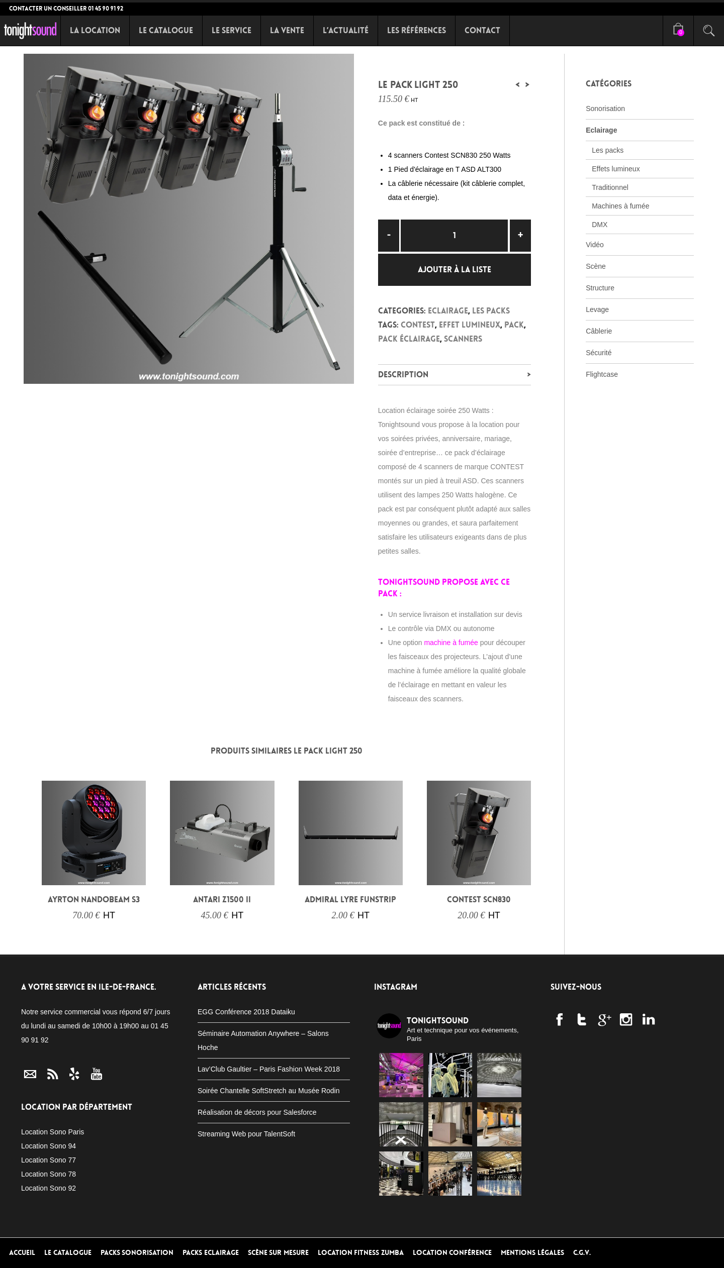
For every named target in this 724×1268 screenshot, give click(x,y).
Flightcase (602, 374)
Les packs (491, 310)
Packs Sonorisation (137, 1252)
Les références (416, 30)
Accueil (22, 1252)
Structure (600, 288)
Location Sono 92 (48, 1188)
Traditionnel (610, 187)
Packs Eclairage (211, 1252)
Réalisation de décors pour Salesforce (257, 1112)
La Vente (287, 30)
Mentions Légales (532, 1252)
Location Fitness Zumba (361, 1252)
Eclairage (448, 310)
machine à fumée (451, 643)
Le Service (231, 30)
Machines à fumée (620, 206)
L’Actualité (346, 30)
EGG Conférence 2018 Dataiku (246, 1012)
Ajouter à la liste (454, 269)
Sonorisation (605, 108)
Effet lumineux (469, 325)
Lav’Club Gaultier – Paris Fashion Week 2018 (269, 1069)
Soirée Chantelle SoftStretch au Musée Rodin (269, 1091)
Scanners (463, 339)
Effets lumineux (616, 169)
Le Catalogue (166, 30)
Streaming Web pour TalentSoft (246, 1134)
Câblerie (599, 331)
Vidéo (595, 245)
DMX (599, 225)
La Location (95, 30)
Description (403, 374)
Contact (482, 30)
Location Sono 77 (48, 1160)
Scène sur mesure (278, 1252)
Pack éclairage (409, 339)
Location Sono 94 (48, 1146)
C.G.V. (582, 1252)
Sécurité (598, 353)
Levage (597, 309)
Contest (418, 325)
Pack (514, 325)
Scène (596, 266)
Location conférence (452, 1252)
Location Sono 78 (48, 1174)
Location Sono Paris (52, 1132)
